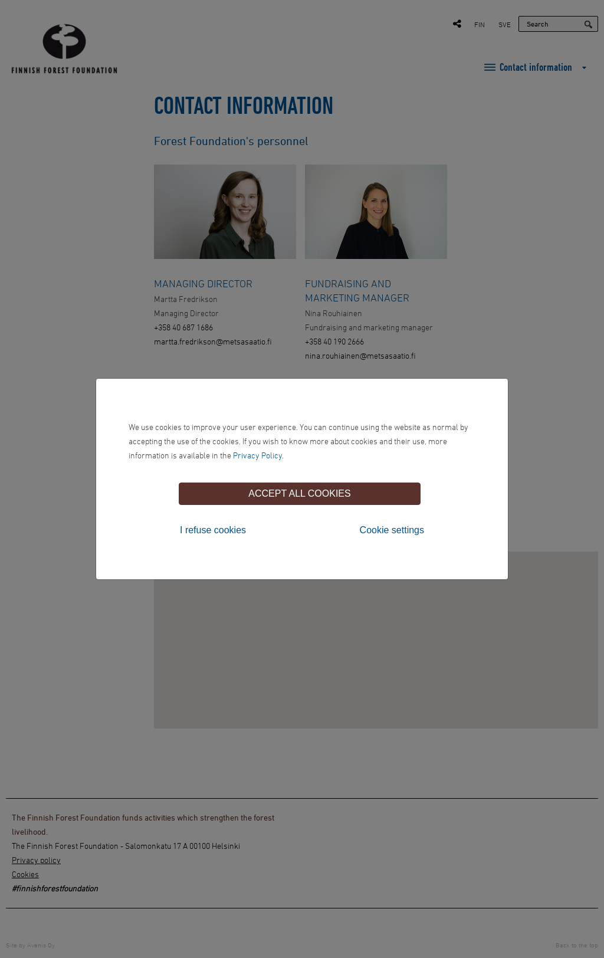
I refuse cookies (213, 530)
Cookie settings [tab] (392, 530)
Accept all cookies (299, 493)
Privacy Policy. (258, 455)
